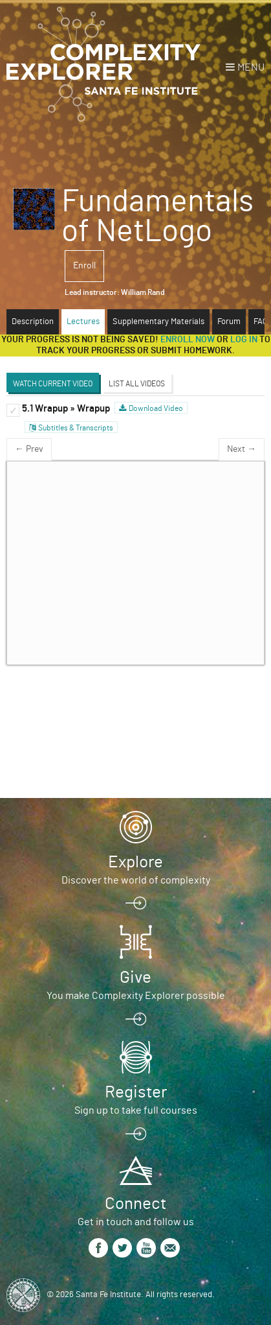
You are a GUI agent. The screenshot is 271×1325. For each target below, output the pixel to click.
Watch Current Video (52, 384)
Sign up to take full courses (135, 1110)
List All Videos (137, 384)
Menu (251, 67)
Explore (135, 862)
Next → (241, 449)
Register (136, 1092)
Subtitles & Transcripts (75, 428)
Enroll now (187, 339)
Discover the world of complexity (135, 880)
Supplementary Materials (158, 322)
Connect (135, 1203)
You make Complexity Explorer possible (136, 996)
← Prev (29, 449)
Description (33, 322)
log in (243, 339)
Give (135, 977)
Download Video (156, 408)
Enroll (84, 265)
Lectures (83, 322)
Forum (229, 322)
